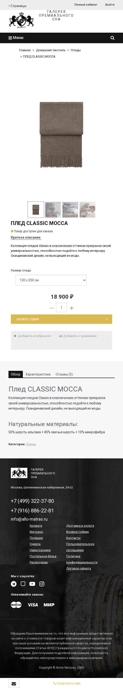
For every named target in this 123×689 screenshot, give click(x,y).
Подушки (36, 538)
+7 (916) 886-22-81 (32, 511)
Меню (16, 37)
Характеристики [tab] (38, 374)
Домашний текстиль (51, 50)
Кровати (36, 525)
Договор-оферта (78, 568)
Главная (25, 50)
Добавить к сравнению (78, 336)
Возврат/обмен (77, 532)
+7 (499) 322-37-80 (32, 501)
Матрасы (36, 532)
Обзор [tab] (15, 374)
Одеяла (35, 544)
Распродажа (39, 562)
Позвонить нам (66, 683)
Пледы (76, 50)
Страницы (17, 6)
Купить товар (62, 319)
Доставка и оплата (80, 525)
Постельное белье (43, 556)
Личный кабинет (86, 4)
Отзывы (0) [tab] (64, 374)
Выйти (110, 4)
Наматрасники (40, 550)
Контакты (73, 538)
